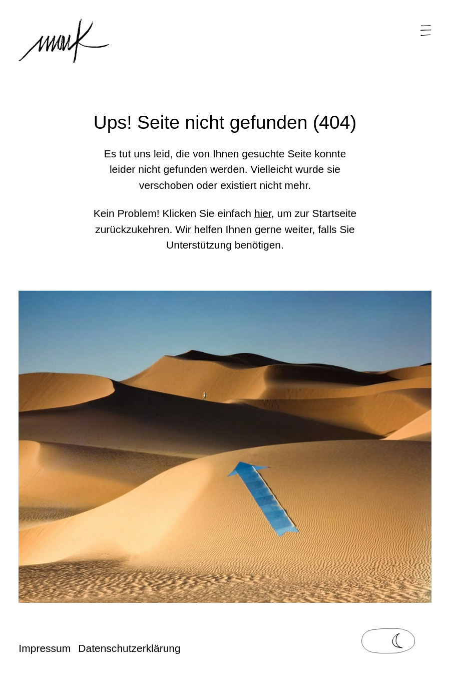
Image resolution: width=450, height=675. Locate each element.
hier (262, 213)
